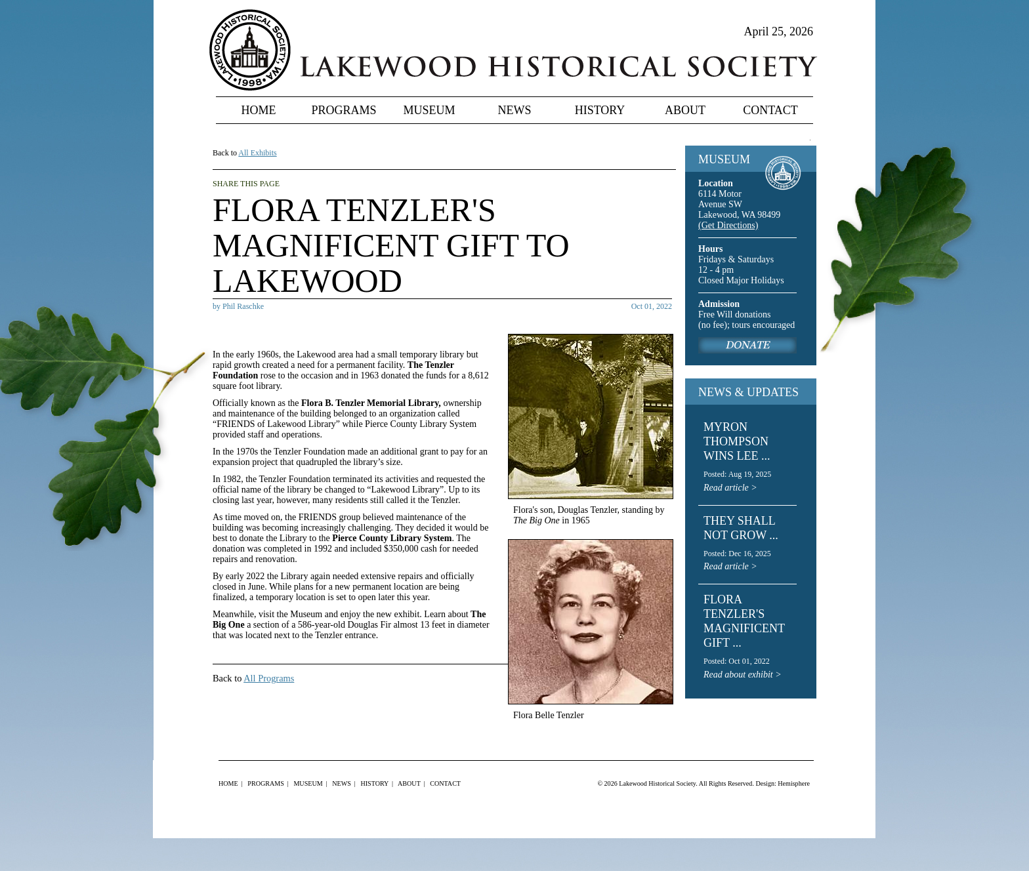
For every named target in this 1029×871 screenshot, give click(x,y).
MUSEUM (724, 159)
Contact (770, 110)
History (600, 110)
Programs (343, 110)
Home (259, 110)
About (685, 110)
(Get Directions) (728, 225)
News (515, 110)
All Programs (268, 678)
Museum (429, 110)
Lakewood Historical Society (657, 783)
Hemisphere (794, 783)
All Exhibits (257, 152)
